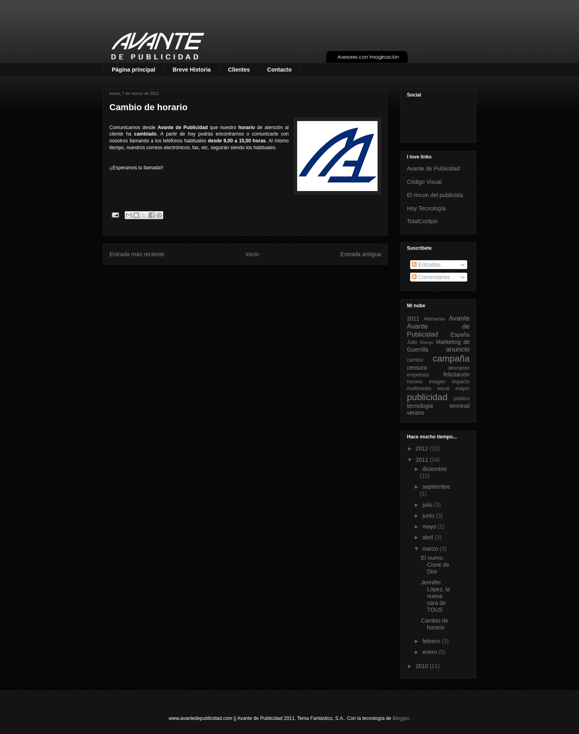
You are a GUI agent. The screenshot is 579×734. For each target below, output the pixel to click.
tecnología (420, 406)
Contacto (279, 69)
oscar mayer (453, 388)
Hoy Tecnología (426, 208)
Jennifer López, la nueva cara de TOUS (435, 596)
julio (428, 505)
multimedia (419, 388)
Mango (426, 342)
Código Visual (424, 182)
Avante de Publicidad (433, 168)
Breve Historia (191, 69)
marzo (430, 548)
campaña (451, 359)
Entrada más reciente (136, 254)
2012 (423, 448)
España (460, 334)
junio (428, 515)
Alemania (434, 319)
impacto (461, 381)
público (462, 398)
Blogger (400, 718)
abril (428, 537)
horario (415, 381)
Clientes (239, 69)
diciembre (434, 469)
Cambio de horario (434, 624)
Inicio (252, 254)
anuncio (458, 349)
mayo (429, 526)
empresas (418, 375)
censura (417, 367)
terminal (460, 406)
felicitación (456, 374)
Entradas (426, 264)
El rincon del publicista (435, 195)
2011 (413, 318)
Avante (459, 318)
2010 (423, 666)
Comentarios (431, 277)
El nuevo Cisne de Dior (435, 565)
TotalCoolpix (422, 221)
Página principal (133, 69)
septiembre (436, 486)
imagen (437, 381)
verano (415, 412)
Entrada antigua (360, 254)
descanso (459, 368)
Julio (412, 342)
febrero (431, 641)
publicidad (427, 397)
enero (430, 652)
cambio (415, 360)
